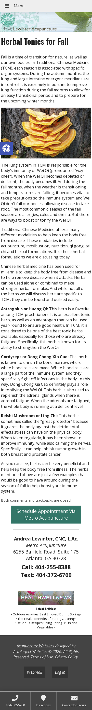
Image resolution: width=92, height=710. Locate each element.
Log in (60, 672)
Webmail (34, 672)
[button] (6, 148)
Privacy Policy (66, 657)
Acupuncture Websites (35, 646)
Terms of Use (42, 657)
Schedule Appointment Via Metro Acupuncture (46, 514)
